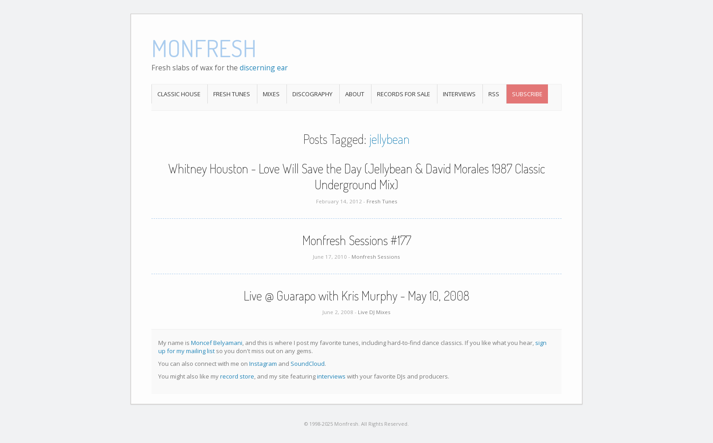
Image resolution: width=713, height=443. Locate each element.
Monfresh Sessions (375, 256)
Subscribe (527, 94)
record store (237, 376)
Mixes (271, 94)
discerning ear (264, 68)
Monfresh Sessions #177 (356, 240)
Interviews (459, 94)
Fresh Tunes (231, 94)
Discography (312, 94)
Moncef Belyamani (216, 343)
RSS (493, 94)
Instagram (263, 363)
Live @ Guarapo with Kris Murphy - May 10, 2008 (356, 295)
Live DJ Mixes (374, 312)
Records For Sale (403, 94)
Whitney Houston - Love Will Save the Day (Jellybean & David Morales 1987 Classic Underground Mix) (356, 176)
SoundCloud (308, 363)
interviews (331, 376)
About (354, 94)
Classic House (179, 94)
